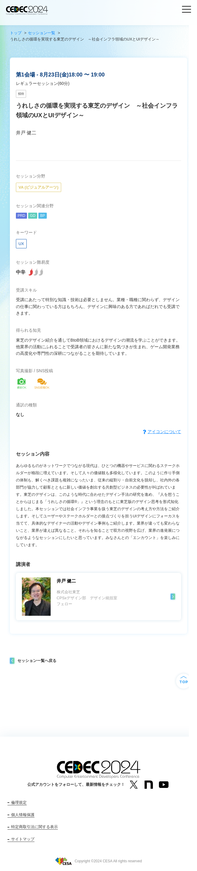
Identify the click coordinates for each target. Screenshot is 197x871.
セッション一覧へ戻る (36, 660)
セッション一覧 (41, 33)
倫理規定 (19, 802)
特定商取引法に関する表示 (34, 827)
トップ (16, 33)
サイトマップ (22, 839)
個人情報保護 (22, 815)
